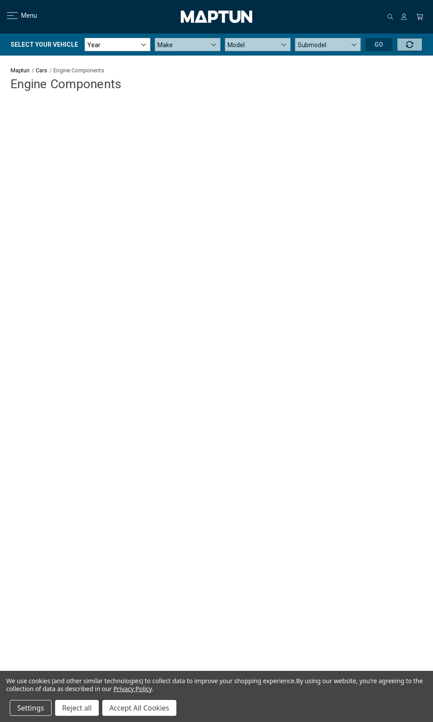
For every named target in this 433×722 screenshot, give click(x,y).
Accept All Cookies (139, 708)
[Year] (117, 44)
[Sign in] (404, 16)
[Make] (187, 44)
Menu (16, 15)
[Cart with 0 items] (420, 16)
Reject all (77, 708)
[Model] (258, 44)
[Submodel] (328, 44)
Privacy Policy (132, 689)
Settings (30, 708)
